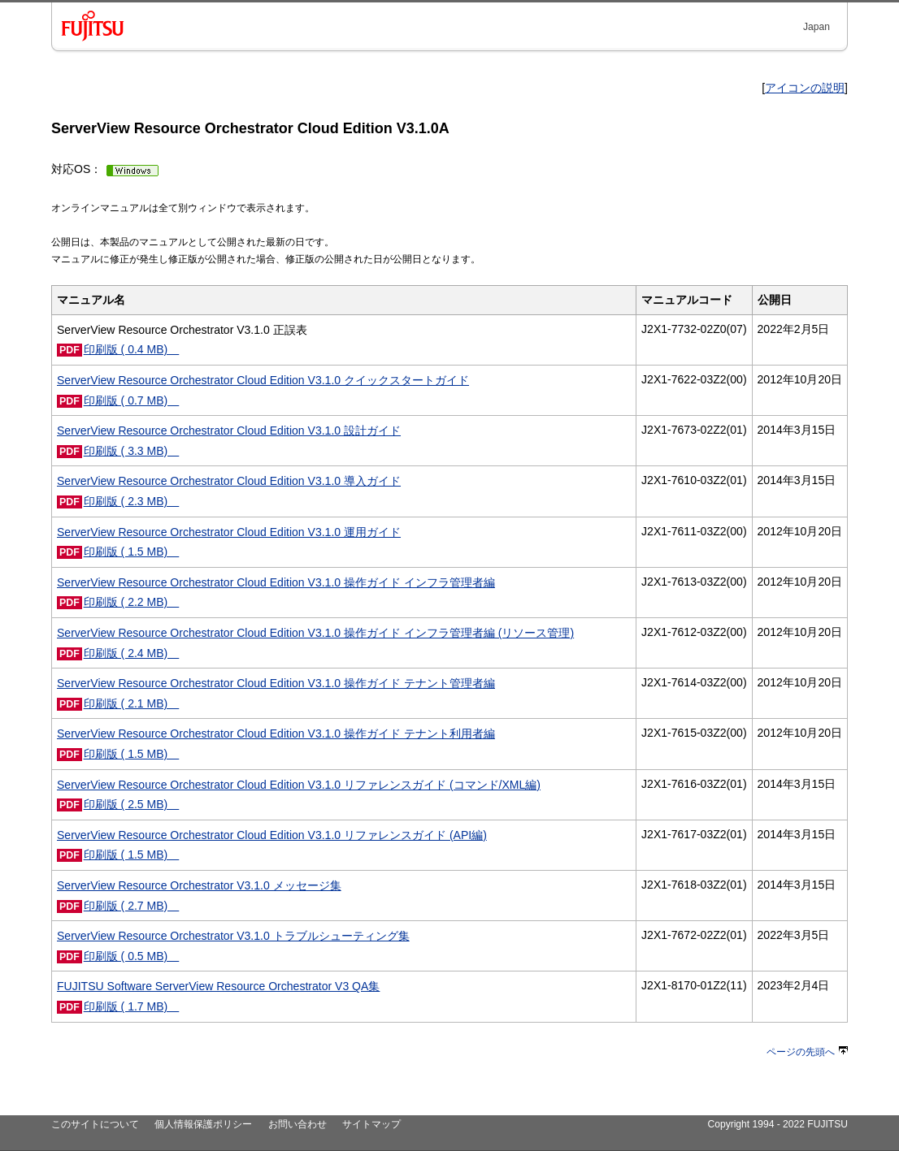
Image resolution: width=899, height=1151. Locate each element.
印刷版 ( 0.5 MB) (132, 956)
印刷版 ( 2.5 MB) (132, 804)
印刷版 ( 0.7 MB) (132, 400)
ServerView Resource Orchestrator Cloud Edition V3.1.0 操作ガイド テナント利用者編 (276, 733)
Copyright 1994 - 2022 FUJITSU (777, 1124)
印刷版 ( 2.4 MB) (132, 653)
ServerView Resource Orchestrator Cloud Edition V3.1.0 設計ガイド (229, 430)
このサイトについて (95, 1124)
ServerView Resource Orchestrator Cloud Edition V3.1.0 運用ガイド (229, 532)
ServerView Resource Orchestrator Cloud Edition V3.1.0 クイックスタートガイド (263, 380)
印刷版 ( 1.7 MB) (132, 1006)
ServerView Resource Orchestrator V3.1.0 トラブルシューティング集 (233, 935)
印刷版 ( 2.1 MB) (132, 703)
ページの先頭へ (807, 1052)
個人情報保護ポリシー (203, 1124)
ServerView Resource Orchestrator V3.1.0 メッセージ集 (199, 885)
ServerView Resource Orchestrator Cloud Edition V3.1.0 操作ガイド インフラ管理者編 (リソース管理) (315, 632)
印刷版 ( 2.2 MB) (132, 601)
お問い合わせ (297, 1124)
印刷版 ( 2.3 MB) (132, 501)
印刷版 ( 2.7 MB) (132, 905)
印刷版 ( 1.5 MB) (132, 551)
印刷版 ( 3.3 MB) (132, 450)
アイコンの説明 (805, 87)
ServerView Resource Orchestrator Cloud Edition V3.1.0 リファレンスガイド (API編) (272, 835)
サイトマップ (371, 1124)
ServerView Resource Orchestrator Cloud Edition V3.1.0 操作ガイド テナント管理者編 (276, 683)
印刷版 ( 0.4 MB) (132, 349)
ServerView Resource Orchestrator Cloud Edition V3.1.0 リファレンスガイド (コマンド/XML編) (299, 784)
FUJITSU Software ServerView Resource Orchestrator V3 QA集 (218, 986)
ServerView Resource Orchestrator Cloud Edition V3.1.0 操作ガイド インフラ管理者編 (276, 582)
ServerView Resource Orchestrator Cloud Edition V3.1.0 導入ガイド (229, 480)
